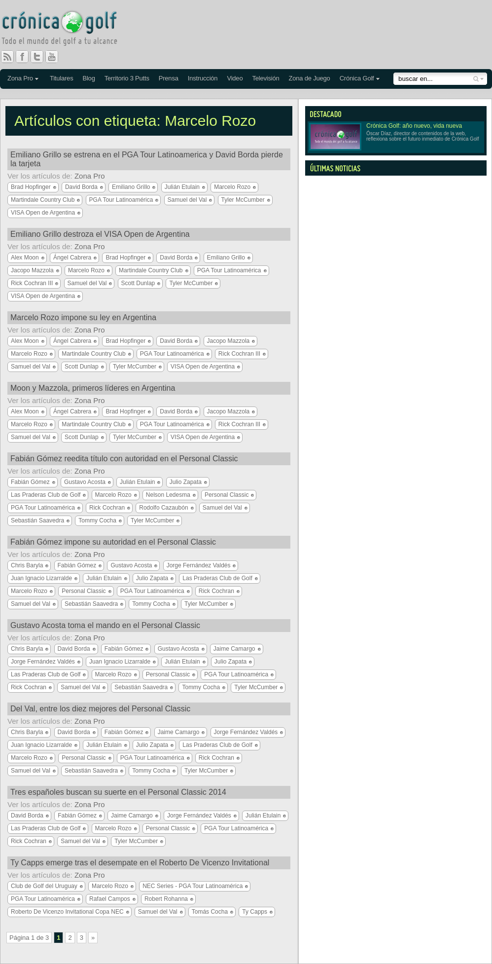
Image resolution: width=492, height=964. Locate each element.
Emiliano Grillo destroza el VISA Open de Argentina (100, 234)
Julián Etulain (182, 187)
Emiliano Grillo (131, 187)
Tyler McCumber (243, 199)
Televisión (265, 78)
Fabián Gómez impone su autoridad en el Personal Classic (113, 542)
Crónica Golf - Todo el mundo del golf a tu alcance (66, 29)
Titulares (61, 78)
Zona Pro (20, 78)
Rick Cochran (107, 507)
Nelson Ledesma (168, 494)
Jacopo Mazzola (32, 270)
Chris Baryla (27, 565)
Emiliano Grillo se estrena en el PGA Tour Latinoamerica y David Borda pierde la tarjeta (146, 159)
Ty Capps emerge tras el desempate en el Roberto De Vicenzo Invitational (139, 862)
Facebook (26, 56)
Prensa (168, 78)
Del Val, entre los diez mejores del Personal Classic (100, 708)
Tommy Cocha (97, 520)
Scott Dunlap (138, 283)
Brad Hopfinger (31, 187)
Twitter (41, 56)
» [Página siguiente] (93, 937)
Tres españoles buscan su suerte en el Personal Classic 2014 (118, 792)
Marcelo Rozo (232, 187)
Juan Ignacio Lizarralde (41, 578)
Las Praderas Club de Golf (45, 494)
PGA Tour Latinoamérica (121, 199)
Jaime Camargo (234, 648)
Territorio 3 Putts (127, 78)
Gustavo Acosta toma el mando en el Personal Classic (105, 625)
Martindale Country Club (42, 199)
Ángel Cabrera (72, 257)
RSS (7, 56)
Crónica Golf (357, 78)
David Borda (81, 187)
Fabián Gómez (30, 482)
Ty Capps (254, 911)
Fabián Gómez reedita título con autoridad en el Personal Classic (124, 458)
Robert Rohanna (166, 898)
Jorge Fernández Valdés (199, 565)
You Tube (55, 56)
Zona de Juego (309, 78)
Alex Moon (25, 257)
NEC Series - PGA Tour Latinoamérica (192, 886)
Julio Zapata (186, 482)
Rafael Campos (109, 898)
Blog (88, 78)
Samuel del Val (187, 199)
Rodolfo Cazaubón (163, 507)
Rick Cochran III (32, 283)
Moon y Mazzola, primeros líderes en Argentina (92, 388)
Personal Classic (226, 494)
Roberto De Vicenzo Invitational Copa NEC (67, 911)
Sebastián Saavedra (37, 520)
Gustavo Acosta (84, 482)
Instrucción (203, 78)
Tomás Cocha (210, 911)
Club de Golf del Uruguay (44, 886)
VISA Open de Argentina (43, 212)
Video (235, 78)
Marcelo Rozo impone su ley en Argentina (83, 317)
